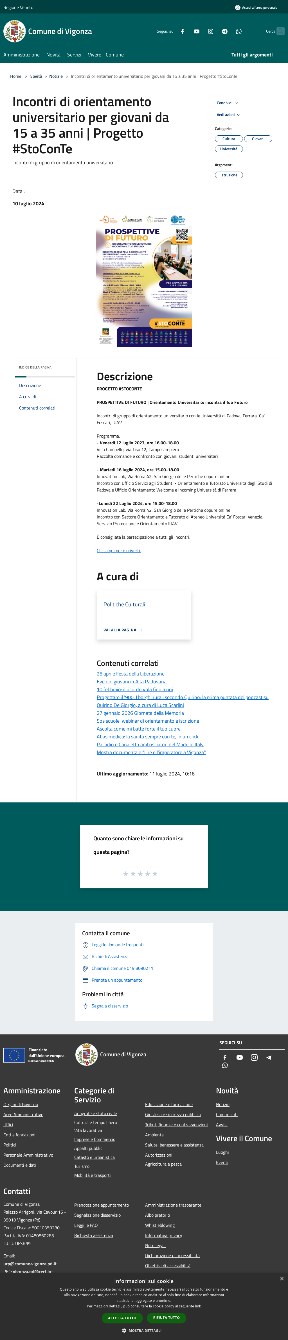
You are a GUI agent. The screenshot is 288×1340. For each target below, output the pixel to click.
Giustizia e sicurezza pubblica (173, 1114)
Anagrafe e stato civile (95, 1113)
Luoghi (222, 1152)
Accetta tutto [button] (122, 1318)
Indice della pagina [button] (35, 367)
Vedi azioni (229, 115)
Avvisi (222, 1124)
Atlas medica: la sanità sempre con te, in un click (148, 736)
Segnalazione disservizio (97, 1215)
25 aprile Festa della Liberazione (131, 673)
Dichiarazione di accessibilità (172, 1255)
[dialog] (144, 1306)
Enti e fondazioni (19, 1134)
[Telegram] (213, 31)
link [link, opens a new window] (198, 1306)
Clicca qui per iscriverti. (119, 550)
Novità (36, 76)
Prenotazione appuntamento (101, 1205)
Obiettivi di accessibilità (167, 1265)
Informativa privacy (163, 1235)
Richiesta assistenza (93, 1235)
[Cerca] (278, 31)
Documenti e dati (19, 1165)
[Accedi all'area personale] (256, 7)
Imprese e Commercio (94, 1139)
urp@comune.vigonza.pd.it (30, 1263)
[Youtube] (185, 31)
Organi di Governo (20, 1104)
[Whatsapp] (227, 31)
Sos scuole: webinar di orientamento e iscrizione (148, 721)
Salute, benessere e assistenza (174, 1144)
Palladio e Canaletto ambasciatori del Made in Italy (150, 744)
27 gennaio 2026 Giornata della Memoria (140, 713)
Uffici (8, 1124)
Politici (9, 1144)
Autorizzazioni (158, 1155)
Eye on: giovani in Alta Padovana (131, 681)
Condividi (228, 103)
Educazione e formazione (169, 1104)
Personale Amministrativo (28, 1155)
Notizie (56, 76)
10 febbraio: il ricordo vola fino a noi (135, 689)
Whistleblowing (160, 1225)
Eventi (222, 1162)
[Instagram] (199, 31)
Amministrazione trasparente (173, 1205)
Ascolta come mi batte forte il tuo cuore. (139, 728)
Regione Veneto (18, 7)
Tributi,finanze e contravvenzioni (176, 1124)
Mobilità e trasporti (92, 1175)
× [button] (282, 1279)
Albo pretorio (157, 1215)
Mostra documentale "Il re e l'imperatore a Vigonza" (151, 752)
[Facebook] (171, 31)
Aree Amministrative (23, 1114)
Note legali (155, 1245)
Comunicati (227, 1114)
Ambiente (154, 1134)
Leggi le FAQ (86, 1225)
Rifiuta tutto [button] (166, 1317)
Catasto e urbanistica (94, 1157)
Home (15, 76)
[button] (144, 1330)
